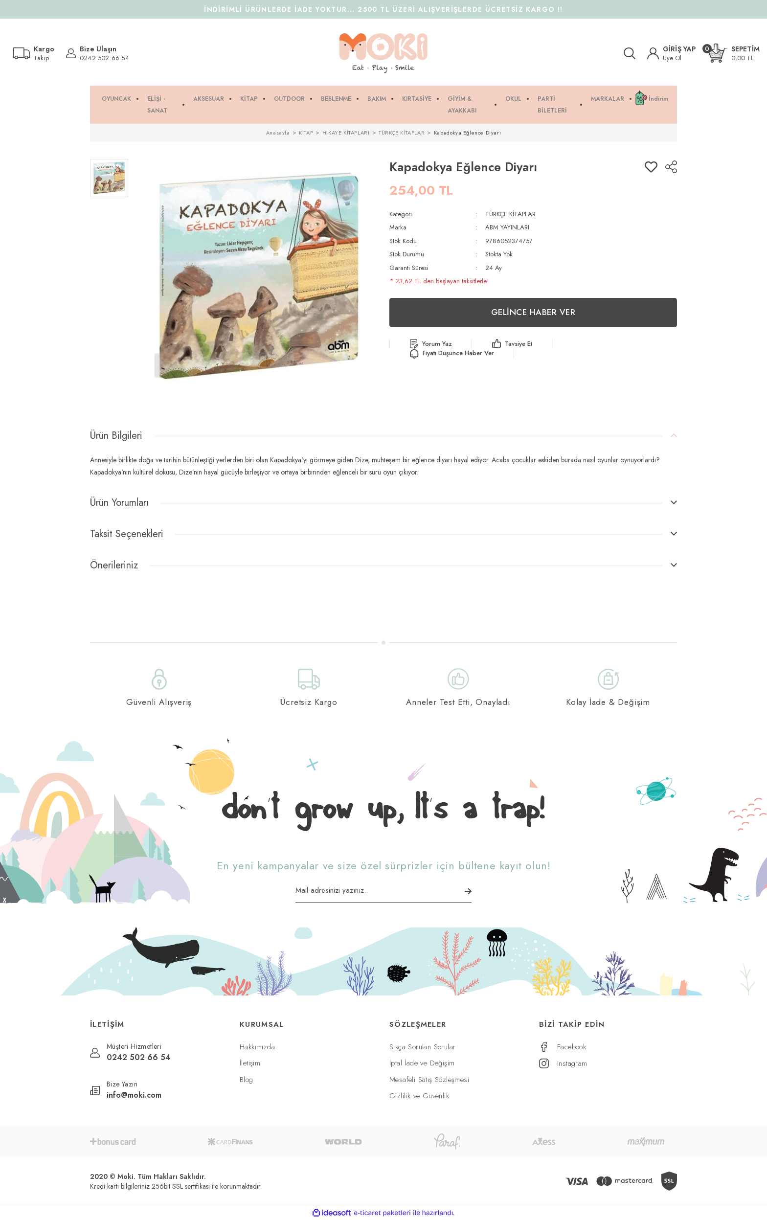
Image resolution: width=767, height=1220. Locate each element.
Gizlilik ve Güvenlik (419, 1095)
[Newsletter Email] (383, 894)
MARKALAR (607, 98)
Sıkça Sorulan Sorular (422, 1046)
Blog (246, 1079)
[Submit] (468, 891)
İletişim (250, 1063)
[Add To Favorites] (651, 166)
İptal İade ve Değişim (421, 1063)
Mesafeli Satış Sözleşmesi (429, 1079)
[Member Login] (671, 53)
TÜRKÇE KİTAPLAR (510, 214)
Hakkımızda (257, 1046)
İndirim (658, 98)
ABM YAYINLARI (507, 227)
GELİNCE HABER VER (533, 312)
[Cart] (734, 53)
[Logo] (383, 53)
